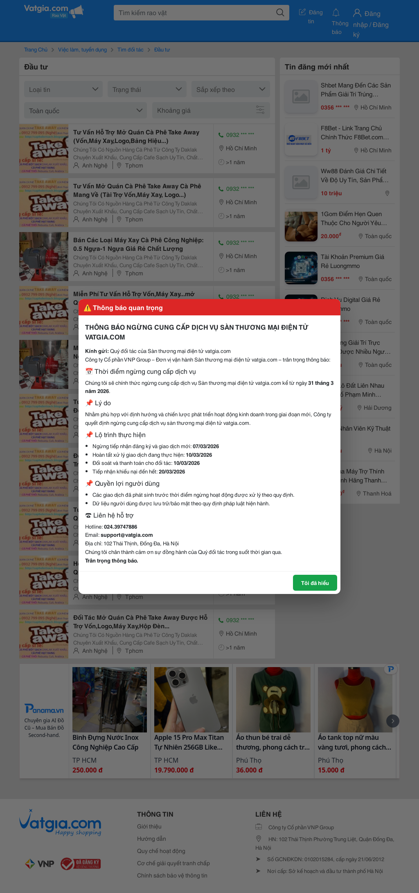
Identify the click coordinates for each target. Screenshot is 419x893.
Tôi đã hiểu (315, 582)
